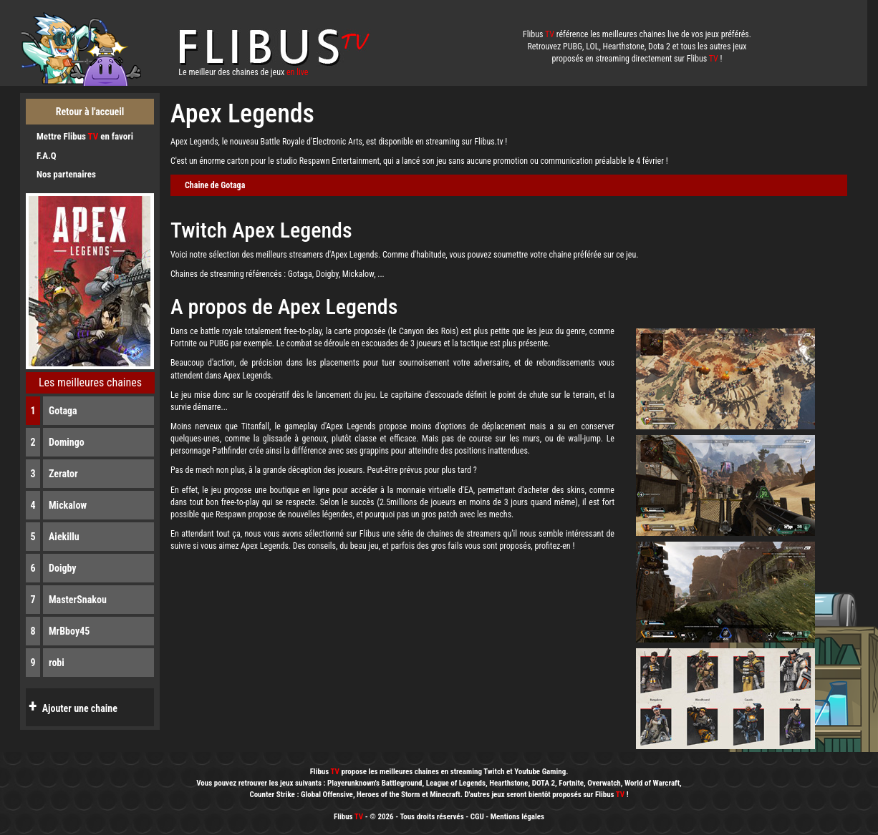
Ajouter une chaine (71, 706)
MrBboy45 (69, 631)
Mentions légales (517, 816)
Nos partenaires (66, 174)
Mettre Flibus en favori (85, 136)
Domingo (67, 442)
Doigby (63, 568)
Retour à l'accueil (90, 111)
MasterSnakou (78, 599)
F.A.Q (47, 155)
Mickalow (68, 505)
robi (56, 662)
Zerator (63, 473)
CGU (477, 816)
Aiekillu (64, 536)
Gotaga (63, 410)
